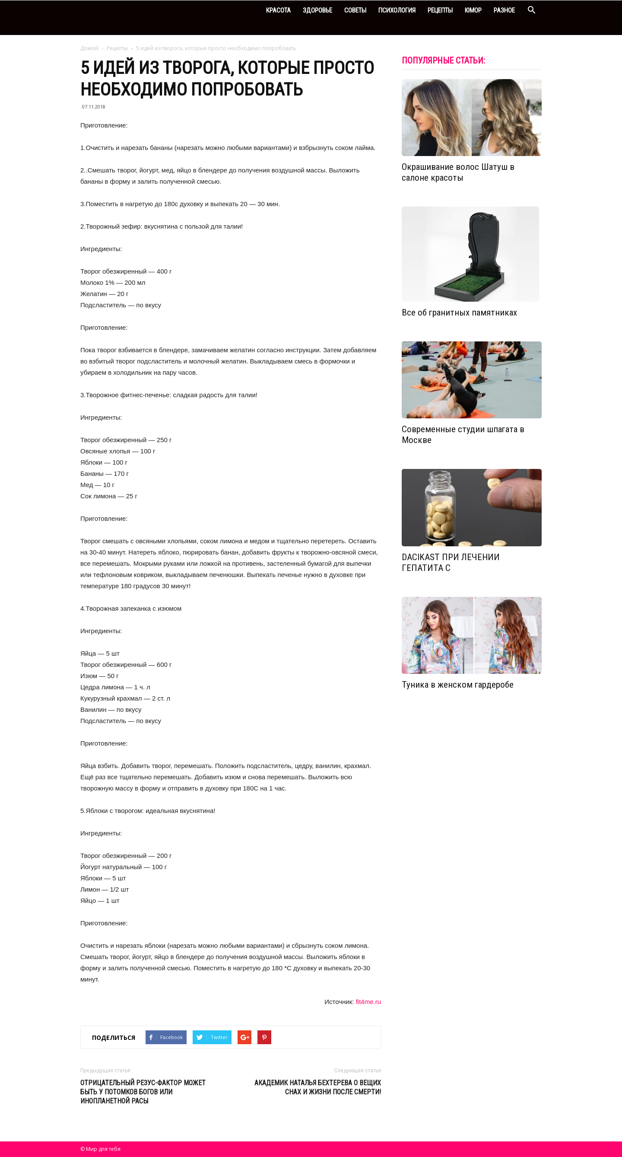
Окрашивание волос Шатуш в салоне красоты (458, 172)
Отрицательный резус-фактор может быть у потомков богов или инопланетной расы (143, 1092)
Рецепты (440, 10)
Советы (355, 10)
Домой (89, 48)
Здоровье (317, 10)
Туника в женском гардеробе (458, 684)
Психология (397, 10)
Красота (278, 10)
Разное (504, 10)
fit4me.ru (368, 1001)
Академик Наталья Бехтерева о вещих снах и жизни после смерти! (317, 1087)
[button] (531, 11)
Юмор (473, 10)
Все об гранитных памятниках (459, 312)
